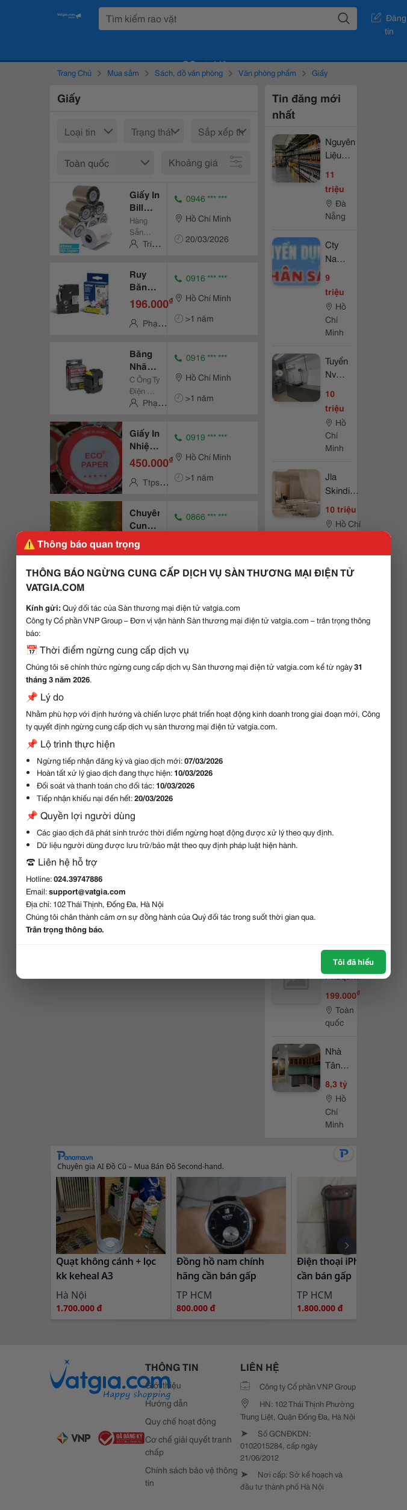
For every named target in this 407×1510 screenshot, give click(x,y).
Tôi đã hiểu (353, 961)
